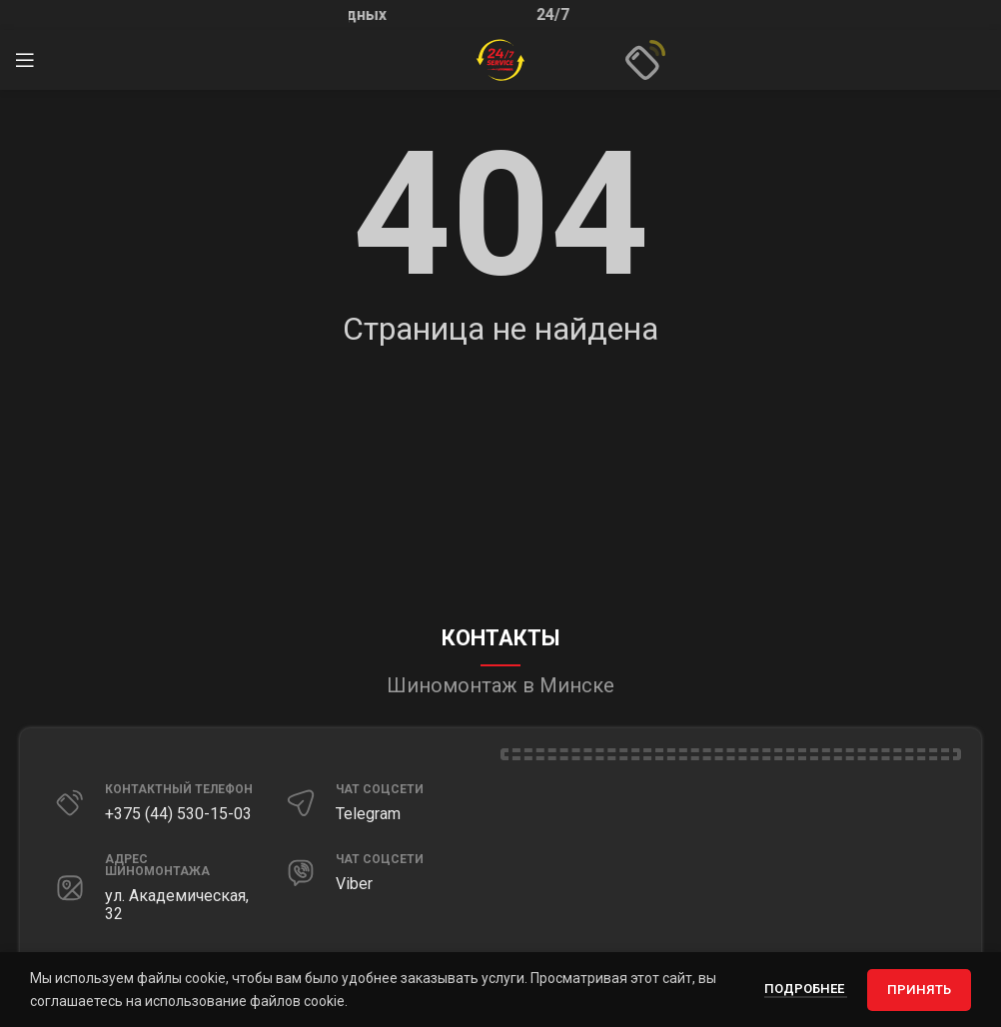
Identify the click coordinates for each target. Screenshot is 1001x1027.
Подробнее (805, 988)
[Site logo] (500, 59)
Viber (354, 883)
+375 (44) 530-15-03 (178, 813)
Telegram (368, 813)
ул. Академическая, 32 (177, 904)
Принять (919, 989)
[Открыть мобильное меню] (25, 60)
